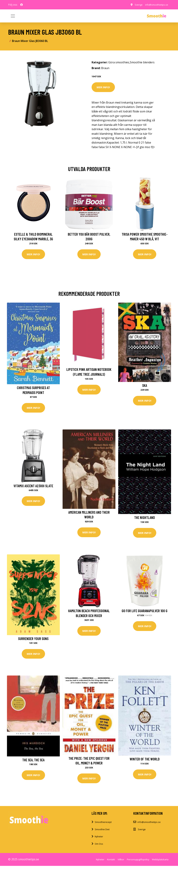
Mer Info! (103, 87)
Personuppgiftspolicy (138, 862)
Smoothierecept (103, 825)
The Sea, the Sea (33, 762)
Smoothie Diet (102, 832)
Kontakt (111, 862)
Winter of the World (145, 761)
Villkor (121, 862)
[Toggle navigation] (165, 16)
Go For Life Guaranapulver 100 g (144, 612)
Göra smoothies (118, 62)
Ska (144, 386)
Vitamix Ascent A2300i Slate (33, 487)
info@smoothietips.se (155, 4)
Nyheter (99, 839)
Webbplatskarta (160, 862)
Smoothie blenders (142, 62)
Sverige (135, 4)
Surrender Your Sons (33, 640)
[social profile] (21, 4)
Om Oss (99, 846)
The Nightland (144, 518)
